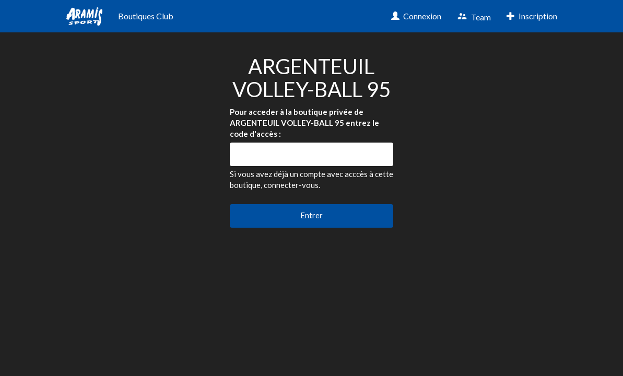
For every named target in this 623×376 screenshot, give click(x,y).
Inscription (532, 16)
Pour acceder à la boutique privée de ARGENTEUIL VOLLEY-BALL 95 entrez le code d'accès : (304, 123)
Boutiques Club (145, 16)
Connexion (416, 16)
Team (474, 16)
